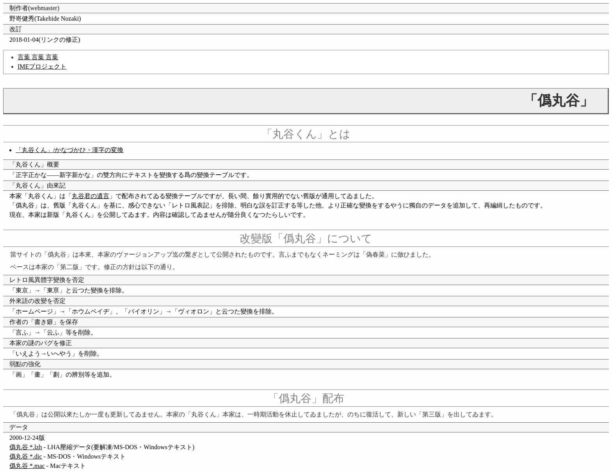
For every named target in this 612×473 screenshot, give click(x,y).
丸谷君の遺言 (90, 196)
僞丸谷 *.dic (25, 456)
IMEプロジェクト (42, 66)
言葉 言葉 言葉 (38, 57)
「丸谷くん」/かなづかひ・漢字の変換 (69, 150)
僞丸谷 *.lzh (25, 447)
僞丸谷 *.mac (27, 465)
